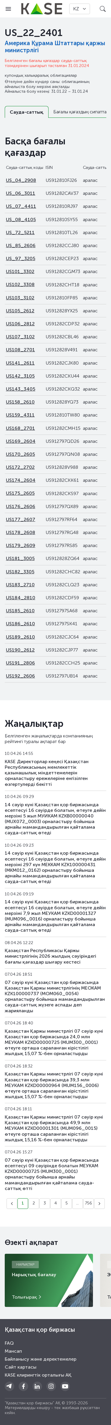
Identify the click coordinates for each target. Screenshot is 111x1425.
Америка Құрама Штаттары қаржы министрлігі (55, 47)
